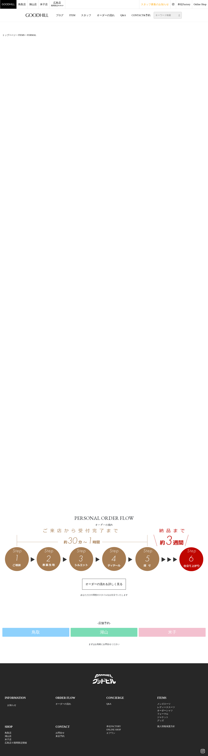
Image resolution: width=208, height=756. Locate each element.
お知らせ (11, 705)
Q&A (108, 704)
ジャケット (162, 717)
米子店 (8, 739)
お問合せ (60, 733)
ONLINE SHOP (113, 730)
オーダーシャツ (165, 710)
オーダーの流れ (63, 704)
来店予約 (60, 736)
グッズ (160, 720)
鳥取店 (8, 733)
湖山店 (8, 736)
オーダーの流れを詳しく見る (104, 584)
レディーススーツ (166, 707)
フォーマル (162, 714)
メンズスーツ (163, 704)
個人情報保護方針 (166, 726)
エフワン (110, 733)
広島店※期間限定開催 (16, 743)
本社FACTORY (113, 726)
